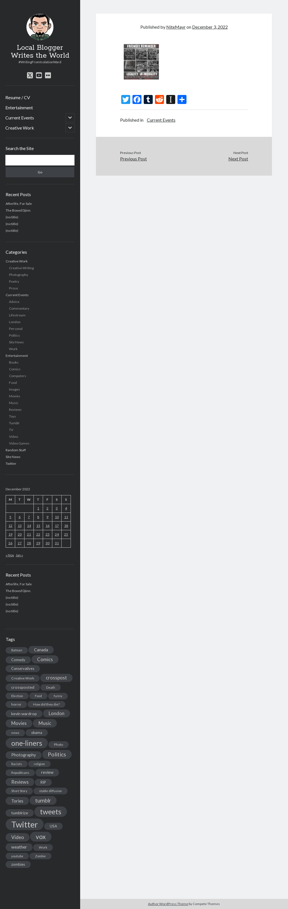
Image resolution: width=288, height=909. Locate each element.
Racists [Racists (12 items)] (16, 764)
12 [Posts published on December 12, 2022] (10, 525)
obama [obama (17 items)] (36, 732)
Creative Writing (21, 268)
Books (14, 362)
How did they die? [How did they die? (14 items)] (46, 704)
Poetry (14, 281)
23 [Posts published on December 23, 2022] (48, 534)
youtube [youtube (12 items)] (17, 856)
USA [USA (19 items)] (53, 826)
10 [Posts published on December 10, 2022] (57, 517)
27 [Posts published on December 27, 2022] (20, 543)
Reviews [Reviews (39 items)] (20, 782)
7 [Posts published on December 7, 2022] (29, 517)
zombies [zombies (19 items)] (18, 864)
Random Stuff (16, 450)
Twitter (11, 463)
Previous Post (133, 158)
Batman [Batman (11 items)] (16, 650)
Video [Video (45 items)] (17, 837)
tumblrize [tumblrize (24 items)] (19, 812)
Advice (14, 302)
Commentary (19, 308)
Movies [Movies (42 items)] (19, 723)
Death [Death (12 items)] (50, 687)
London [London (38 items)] (56, 713)
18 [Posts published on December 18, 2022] (66, 525)
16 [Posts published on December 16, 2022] (48, 525)
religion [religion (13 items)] (39, 764)
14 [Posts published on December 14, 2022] (29, 525)
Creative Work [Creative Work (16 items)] (22, 678)
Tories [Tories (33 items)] (17, 800)
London (15, 322)
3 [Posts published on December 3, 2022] (57, 508)
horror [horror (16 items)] (16, 704)
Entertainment (19, 107)
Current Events (19, 117)
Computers (17, 376)
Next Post (238, 158)
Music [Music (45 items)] (45, 723)
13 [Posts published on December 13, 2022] (20, 525)
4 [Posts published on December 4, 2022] (66, 508)
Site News (16, 342)
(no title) (12, 217)
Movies (14, 396)
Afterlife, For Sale (19, 203)
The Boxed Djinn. (18, 210)
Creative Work (19, 127)
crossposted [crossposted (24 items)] (22, 687)
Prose (13, 288)
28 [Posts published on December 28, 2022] (29, 543)
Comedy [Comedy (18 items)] (18, 660)
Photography (18, 275)
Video (13, 436)
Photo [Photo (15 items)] (58, 744)
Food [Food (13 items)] (38, 696)
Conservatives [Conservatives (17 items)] (22, 668)
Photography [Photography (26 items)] (23, 754)
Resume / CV (17, 97)
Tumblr (14, 423)
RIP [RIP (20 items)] (43, 782)
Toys (12, 416)
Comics (15, 369)
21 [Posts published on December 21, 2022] (29, 534)
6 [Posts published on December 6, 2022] (20, 517)
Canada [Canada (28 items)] (41, 649)
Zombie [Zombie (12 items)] (40, 856)
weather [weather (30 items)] (19, 846)
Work (13, 349)
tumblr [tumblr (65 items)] (43, 800)
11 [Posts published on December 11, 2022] (66, 517)
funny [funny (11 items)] (58, 696)
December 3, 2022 (210, 27)
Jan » (19, 555)
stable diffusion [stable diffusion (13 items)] (50, 791)
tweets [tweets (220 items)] (50, 811)
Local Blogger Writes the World (40, 51)
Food (13, 382)
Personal (15, 329)
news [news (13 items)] (15, 733)
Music (13, 403)
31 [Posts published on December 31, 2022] (57, 543)
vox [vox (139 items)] (41, 836)
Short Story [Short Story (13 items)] (19, 791)
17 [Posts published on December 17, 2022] (57, 525)
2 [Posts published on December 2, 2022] (47, 508)
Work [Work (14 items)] (43, 847)
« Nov (10, 555)
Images (14, 389)
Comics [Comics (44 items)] (45, 659)
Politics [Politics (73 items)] (57, 754)
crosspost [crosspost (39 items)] (56, 678)
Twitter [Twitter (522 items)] (24, 824)
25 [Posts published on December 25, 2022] (66, 534)
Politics (14, 335)
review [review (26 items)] (47, 772)
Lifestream (17, 315)
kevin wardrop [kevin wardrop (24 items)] (24, 713)
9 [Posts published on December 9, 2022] (47, 517)
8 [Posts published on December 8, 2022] (38, 517)
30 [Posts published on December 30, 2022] (48, 543)
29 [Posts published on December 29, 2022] (38, 543)
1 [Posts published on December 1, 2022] (38, 508)
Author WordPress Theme (168, 904)
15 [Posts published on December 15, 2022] (38, 525)
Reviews (15, 409)
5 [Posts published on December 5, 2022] (10, 517)
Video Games (19, 443)
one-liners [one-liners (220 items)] (26, 743)
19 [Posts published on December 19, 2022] (10, 534)
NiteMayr (176, 27)
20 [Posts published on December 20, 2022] (20, 534)
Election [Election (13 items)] (17, 696)
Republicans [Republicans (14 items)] (20, 772)
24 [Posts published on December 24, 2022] (57, 534)
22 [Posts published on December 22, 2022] (38, 534)
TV (11, 430)
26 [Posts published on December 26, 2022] (10, 543)
